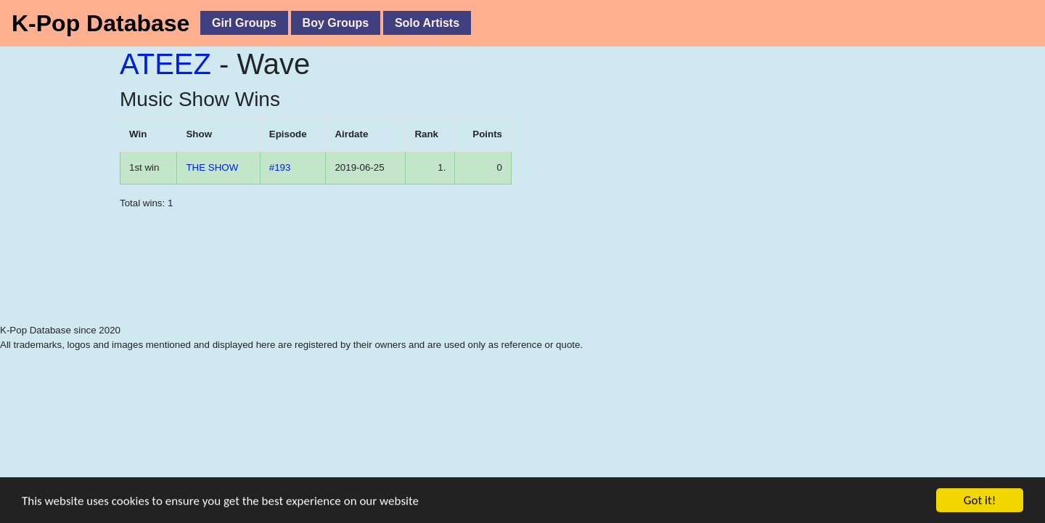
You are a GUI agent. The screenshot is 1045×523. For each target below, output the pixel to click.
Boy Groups (336, 23)
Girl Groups (244, 23)
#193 (280, 167)
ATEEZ (165, 64)
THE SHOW (212, 167)
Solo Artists (427, 23)
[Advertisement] (326, 287)
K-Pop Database (100, 23)
